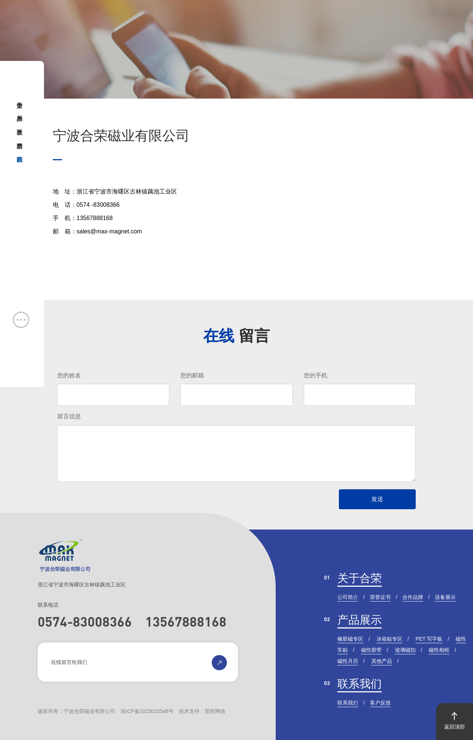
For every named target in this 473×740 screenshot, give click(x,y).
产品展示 (359, 620)
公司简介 (347, 597)
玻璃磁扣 (405, 650)
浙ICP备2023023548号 (146, 711)
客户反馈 (380, 703)
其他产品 (381, 661)
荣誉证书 (380, 597)
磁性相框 (439, 650)
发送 (377, 499)
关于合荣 (359, 578)
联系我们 (359, 684)
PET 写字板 (429, 639)
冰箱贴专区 (389, 639)
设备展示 (445, 597)
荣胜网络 (215, 711)
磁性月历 (347, 661)
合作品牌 (412, 597)
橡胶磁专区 (350, 639)
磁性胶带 (371, 650)
